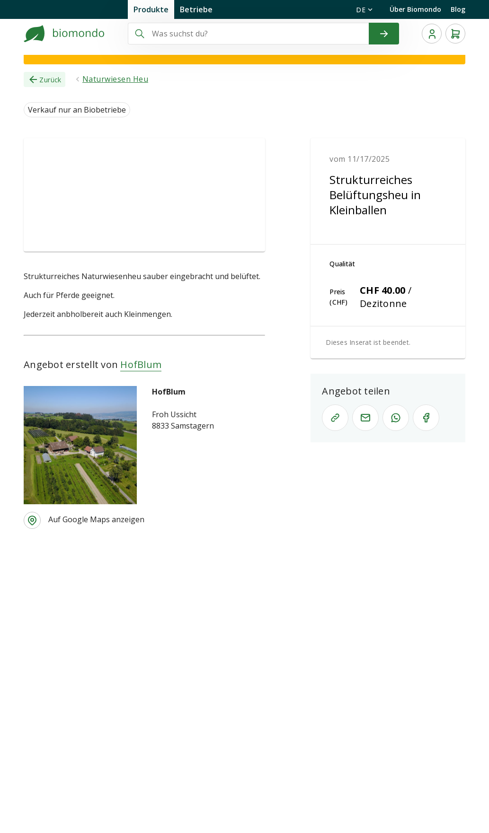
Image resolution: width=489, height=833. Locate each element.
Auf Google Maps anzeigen (96, 519)
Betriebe (196, 9)
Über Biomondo (415, 9)
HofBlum (140, 364)
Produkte (151, 9)
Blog (458, 9)
